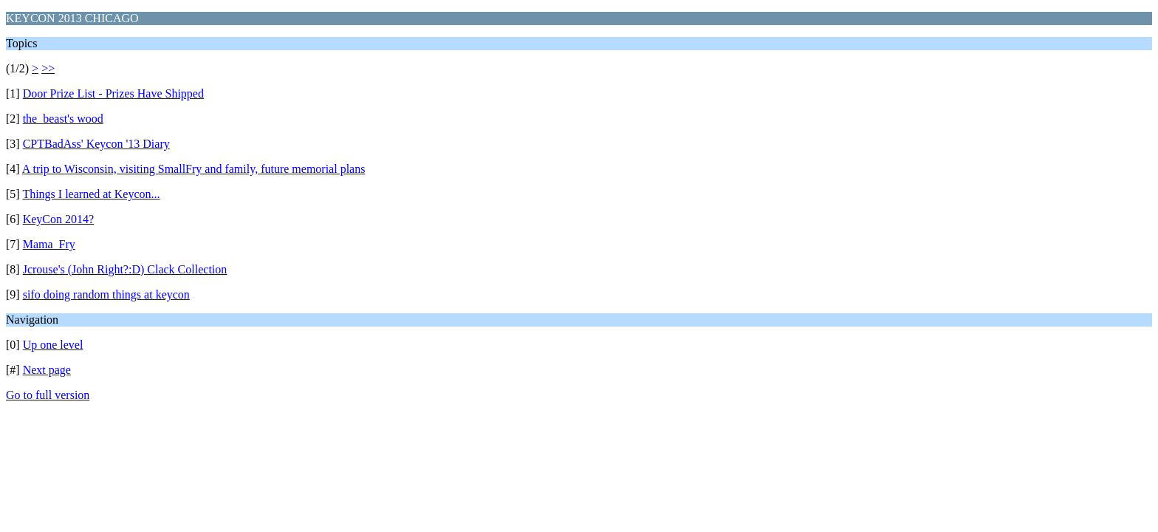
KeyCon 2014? (58, 219)
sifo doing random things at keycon (106, 294)
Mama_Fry (49, 244)
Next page (47, 370)
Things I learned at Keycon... (91, 194)
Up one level (53, 344)
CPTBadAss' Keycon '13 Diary (96, 143)
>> (48, 68)
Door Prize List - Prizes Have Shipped (113, 93)
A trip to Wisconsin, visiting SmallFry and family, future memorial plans (194, 169)
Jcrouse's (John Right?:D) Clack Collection (125, 269)
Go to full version (47, 395)
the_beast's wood (63, 118)
